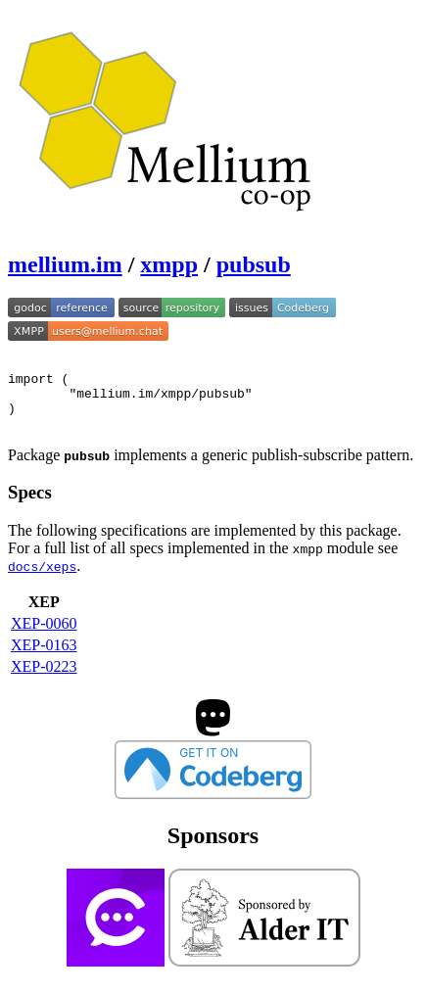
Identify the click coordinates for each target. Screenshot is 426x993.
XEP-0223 (44, 681)
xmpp (169, 264)
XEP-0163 (44, 659)
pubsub (253, 264)
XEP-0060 (44, 638)
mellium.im (65, 264)
